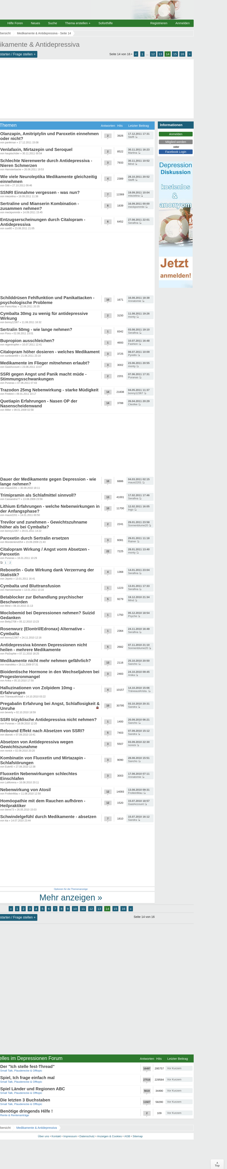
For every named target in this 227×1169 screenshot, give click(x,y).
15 (175, 54)
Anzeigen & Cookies (109, 1136)
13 (160, 54)
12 (153, 54)
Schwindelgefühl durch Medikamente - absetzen (48, 816)
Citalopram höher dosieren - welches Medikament (50, 351)
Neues (35, 23)
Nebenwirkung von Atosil (25, 789)
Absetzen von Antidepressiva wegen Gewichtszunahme (36, 744)
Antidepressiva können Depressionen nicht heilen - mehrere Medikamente (43, 647)
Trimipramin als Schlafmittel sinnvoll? (38, 495)
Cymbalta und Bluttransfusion (30, 586)
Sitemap (137, 1136)
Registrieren (159, 23)
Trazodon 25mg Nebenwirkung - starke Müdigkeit (49, 390)
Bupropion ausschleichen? (27, 340)
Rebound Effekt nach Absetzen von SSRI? (42, 730)
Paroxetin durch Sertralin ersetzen (34, 538)
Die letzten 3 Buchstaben (25, 1100)
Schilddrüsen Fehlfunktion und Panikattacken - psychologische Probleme (47, 300)
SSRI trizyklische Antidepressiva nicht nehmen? (48, 719)
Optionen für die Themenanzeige (71, 889)
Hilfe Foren (15, 23)
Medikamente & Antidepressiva (36, 1127)
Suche (52, 23)
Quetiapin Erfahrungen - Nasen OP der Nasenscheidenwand (38, 403)
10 (75, 908)
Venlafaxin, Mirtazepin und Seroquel (36, 149)
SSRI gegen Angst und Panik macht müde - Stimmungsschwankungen (43, 376)
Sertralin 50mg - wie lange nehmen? (36, 329)
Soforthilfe (106, 23)
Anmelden (182, 23)
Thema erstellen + (77, 23)
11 (83, 908)
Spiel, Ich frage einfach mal (27, 1077)
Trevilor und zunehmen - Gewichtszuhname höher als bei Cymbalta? (43, 524)
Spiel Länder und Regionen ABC (32, 1088)
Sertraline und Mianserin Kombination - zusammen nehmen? (39, 206)
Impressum (70, 1136)
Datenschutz (87, 1136)
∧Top (217, 1164)
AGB (127, 1136)
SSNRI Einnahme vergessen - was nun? (40, 192)
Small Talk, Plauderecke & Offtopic (21, 1070)
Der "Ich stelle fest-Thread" (27, 1066)
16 (182, 54)
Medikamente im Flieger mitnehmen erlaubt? (44, 363)
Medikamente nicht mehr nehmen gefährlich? (45, 660)
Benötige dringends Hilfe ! (26, 1111)
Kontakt (56, 1136)
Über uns (43, 1136)
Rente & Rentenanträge (14, 1115)
